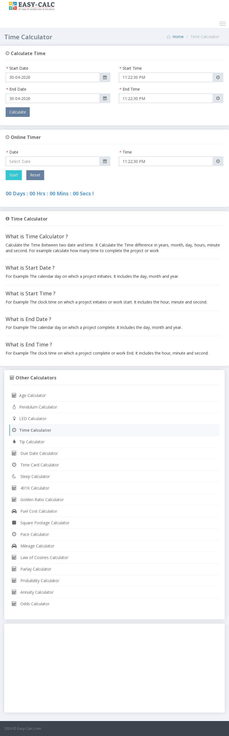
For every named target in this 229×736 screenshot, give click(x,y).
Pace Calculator (30, 534)
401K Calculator (30, 488)
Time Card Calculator (35, 465)
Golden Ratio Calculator (37, 499)
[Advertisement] (114, 668)
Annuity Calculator (32, 592)
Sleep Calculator (30, 476)
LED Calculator (28, 418)
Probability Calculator (35, 580)
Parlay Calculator (31, 569)
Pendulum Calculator (34, 407)
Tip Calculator (27, 441)
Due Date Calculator (34, 453)
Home (178, 36)
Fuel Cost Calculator (34, 511)
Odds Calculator (30, 603)
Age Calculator (28, 395)
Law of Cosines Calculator (39, 557)
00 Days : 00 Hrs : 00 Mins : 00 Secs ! (50, 193)
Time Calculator (31, 430)
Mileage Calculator (32, 546)
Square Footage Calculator (40, 522)
